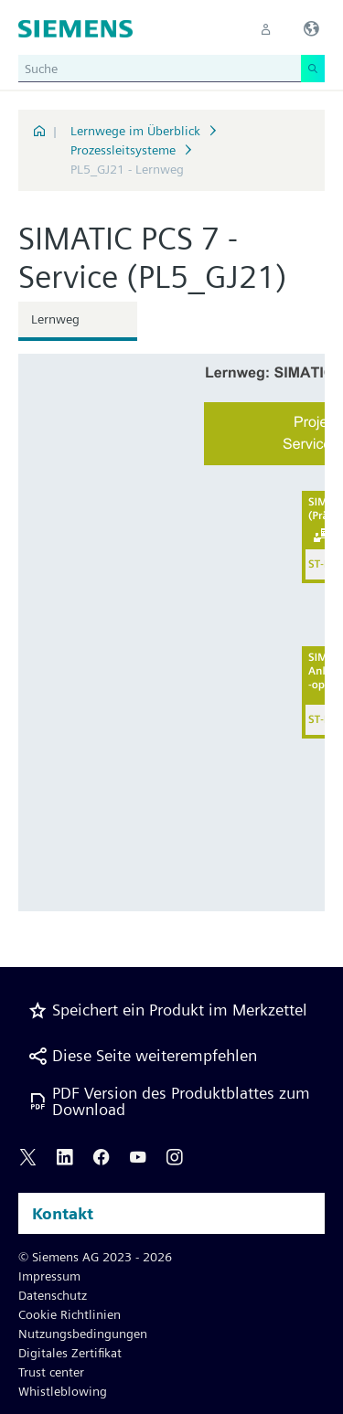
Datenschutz (52, 1295)
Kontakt (62, 1213)
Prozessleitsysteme (123, 150)
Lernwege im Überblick (135, 130)
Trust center (51, 1372)
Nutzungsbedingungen (82, 1333)
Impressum (49, 1276)
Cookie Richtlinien (69, 1314)
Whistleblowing (62, 1391)
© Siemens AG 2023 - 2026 (95, 1256)
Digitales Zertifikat (70, 1352)
